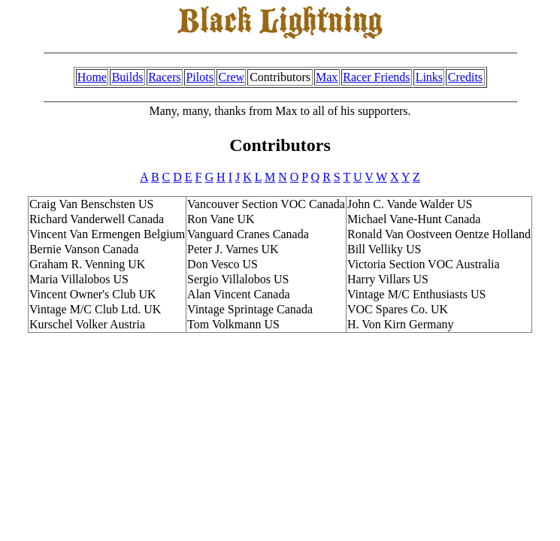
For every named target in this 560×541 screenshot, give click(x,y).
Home (92, 77)
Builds (128, 77)
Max (327, 77)
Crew (231, 77)
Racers (164, 77)
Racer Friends (376, 77)
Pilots (199, 77)
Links (429, 77)
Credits (465, 77)
